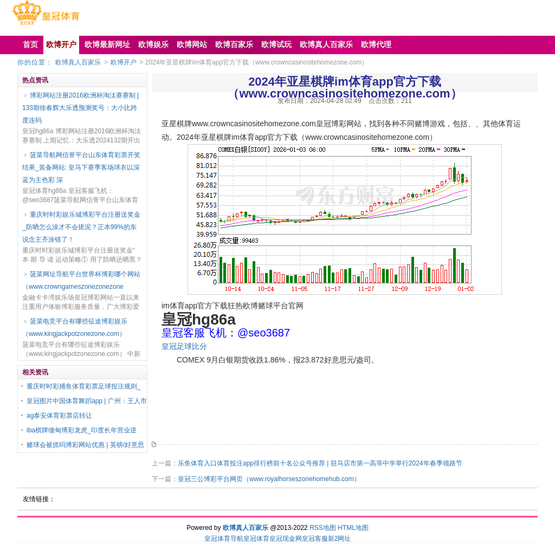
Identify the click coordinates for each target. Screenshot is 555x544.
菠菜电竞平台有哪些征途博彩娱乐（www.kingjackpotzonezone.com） (74, 328)
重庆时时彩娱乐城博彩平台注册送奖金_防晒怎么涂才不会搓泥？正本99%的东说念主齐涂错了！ (81, 227)
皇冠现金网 (285, 538)
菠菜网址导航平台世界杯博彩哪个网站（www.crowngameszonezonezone (81, 280)
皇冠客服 (315, 538)
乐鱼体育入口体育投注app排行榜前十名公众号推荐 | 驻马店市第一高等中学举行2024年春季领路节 (320, 463)
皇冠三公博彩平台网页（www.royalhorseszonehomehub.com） (269, 479)
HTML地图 (353, 528)
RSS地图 (322, 528)
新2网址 (339, 538)
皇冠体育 (256, 538)
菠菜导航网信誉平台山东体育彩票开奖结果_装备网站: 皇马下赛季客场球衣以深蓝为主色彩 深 (81, 167)
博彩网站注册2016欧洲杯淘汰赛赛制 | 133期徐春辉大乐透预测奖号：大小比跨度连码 (80, 108)
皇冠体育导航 (223, 538)
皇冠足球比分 (184, 346)
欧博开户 (124, 62)
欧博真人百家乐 (78, 62)
